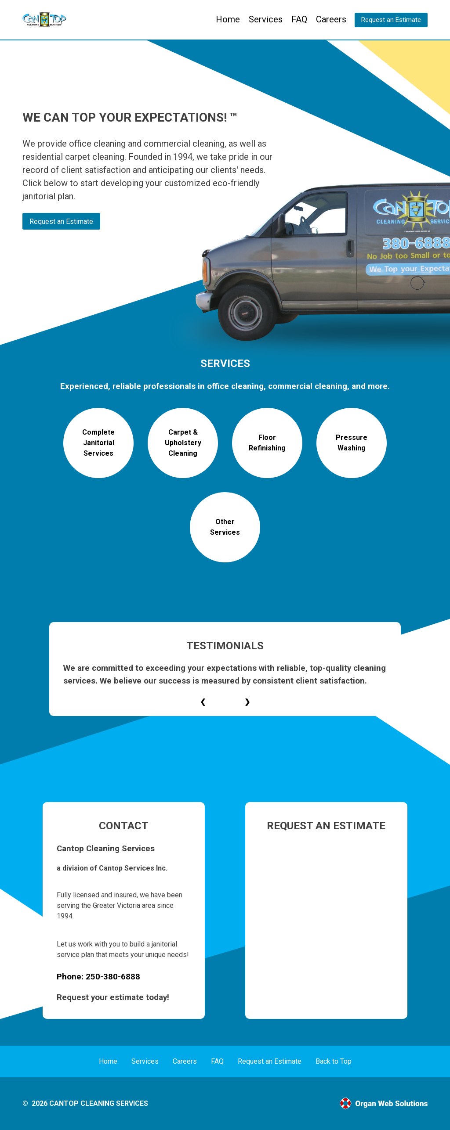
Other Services (225, 527)
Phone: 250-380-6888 (98, 977)
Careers (331, 19)
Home (228, 19)
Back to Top (334, 1061)
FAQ (299, 19)
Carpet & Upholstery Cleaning (183, 442)
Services (266, 19)
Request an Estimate (391, 20)
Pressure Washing (351, 442)
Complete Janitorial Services (98, 442)
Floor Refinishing (267, 442)
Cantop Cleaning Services (98, 1103)
